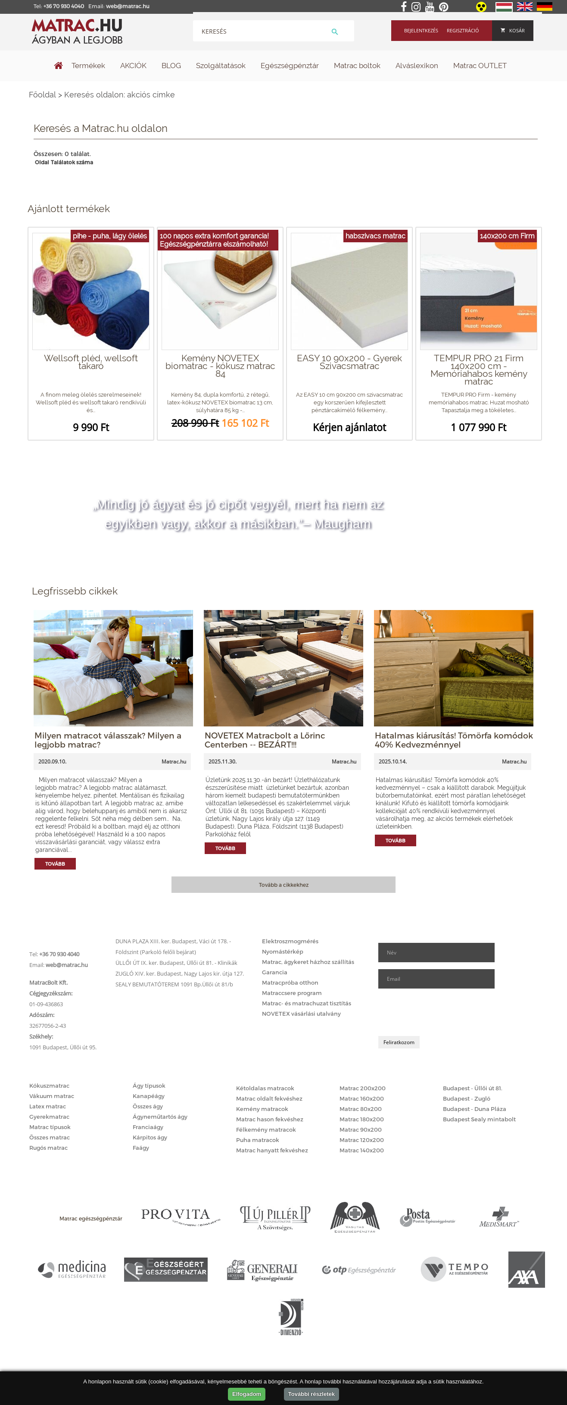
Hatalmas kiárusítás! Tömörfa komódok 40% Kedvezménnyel (454, 739)
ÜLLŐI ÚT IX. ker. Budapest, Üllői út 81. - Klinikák (176, 963)
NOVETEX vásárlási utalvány (301, 1013)
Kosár (513, 30)
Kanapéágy (149, 1095)
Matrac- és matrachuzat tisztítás (306, 1003)
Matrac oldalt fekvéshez (269, 1098)
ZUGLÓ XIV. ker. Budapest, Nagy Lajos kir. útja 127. (179, 973)
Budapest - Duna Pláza (474, 1108)
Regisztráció (463, 30)
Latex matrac (47, 1106)
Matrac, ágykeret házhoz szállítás (308, 961)
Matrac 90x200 (361, 1129)
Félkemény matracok (266, 1129)
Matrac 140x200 (362, 1150)
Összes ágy (148, 1106)
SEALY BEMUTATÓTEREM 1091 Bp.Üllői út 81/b (174, 984)
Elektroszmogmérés (290, 941)
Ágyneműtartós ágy (160, 1116)
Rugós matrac (48, 1147)
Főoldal (42, 94)
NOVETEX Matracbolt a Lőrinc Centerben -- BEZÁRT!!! (265, 739)
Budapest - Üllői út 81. (472, 1088)
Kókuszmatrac (49, 1085)
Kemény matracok (262, 1108)
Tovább (55, 864)
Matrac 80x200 (361, 1108)
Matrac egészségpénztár (90, 1218)
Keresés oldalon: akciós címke (119, 94)
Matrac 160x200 (362, 1098)
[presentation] (443, 1012)
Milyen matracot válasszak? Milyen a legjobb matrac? (107, 739)
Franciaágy (148, 1126)
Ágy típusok (149, 1085)
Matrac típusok (50, 1126)
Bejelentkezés (421, 30)
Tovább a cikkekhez (283, 885)
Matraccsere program (292, 992)
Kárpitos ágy (150, 1137)
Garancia (274, 972)
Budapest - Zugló (466, 1098)
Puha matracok (257, 1139)
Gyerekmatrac (49, 1116)
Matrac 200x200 (363, 1088)
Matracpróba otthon (290, 982)
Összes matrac (49, 1137)
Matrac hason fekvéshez (269, 1119)
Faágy (141, 1147)
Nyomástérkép (282, 951)
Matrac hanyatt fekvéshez (272, 1150)
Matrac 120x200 (362, 1139)
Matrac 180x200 (362, 1119)
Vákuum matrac (51, 1095)
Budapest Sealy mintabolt (479, 1119)
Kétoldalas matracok (265, 1088)
